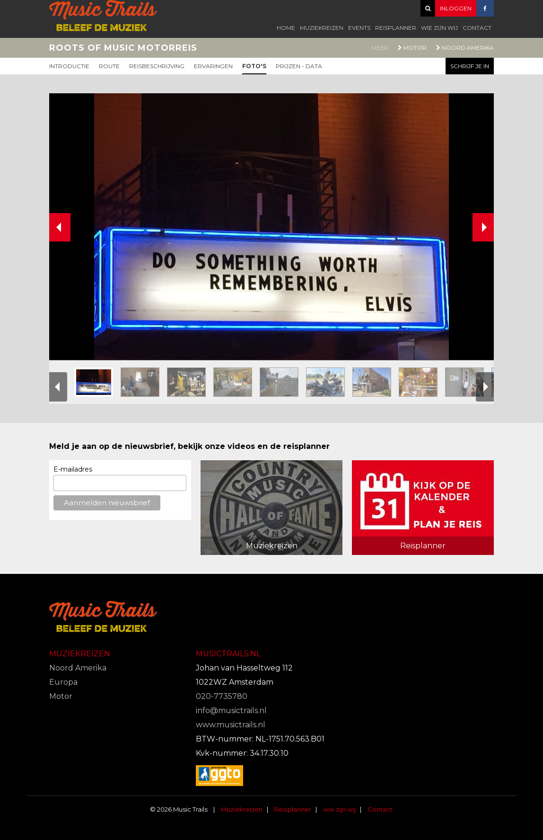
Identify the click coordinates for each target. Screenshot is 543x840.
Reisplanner (395, 27)
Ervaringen (213, 66)
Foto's (254, 66)
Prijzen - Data (299, 66)
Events (359, 27)
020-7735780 (221, 696)
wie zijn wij (439, 27)
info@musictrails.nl (231, 710)
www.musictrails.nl (230, 724)
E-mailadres (72, 469)
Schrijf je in (469, 66)
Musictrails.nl (228, 653)
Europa (63, 682)
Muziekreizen (321, 27)
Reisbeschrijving (156, 66)
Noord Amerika (465, 47)
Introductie (69, 66)
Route (109, 66)
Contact (477, 27)
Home (286, 27)
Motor (412, 47)
